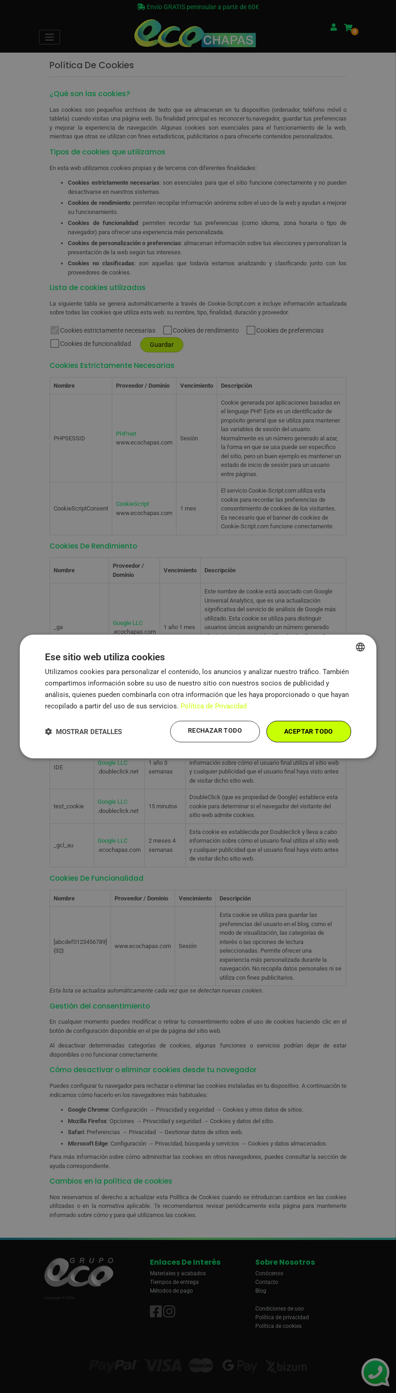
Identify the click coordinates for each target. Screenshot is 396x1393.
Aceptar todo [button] (308, 731)
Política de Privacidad (214, 706)
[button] (83, 731)
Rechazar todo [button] (215, 731)
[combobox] (360, 647)
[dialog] (198, 696)
